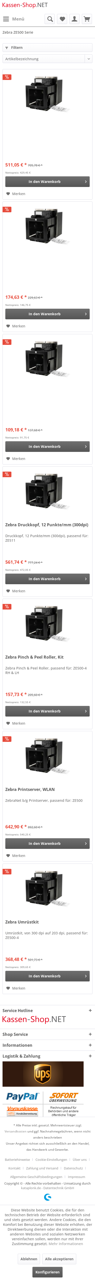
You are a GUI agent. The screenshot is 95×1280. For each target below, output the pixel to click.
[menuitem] (13, 19)
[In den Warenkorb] (47, 181)
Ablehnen (29, 1258)
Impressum (76, 1176)
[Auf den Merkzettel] (15, 194)
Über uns (80, 1159)
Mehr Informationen (66, 1243)
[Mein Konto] (74, 19)
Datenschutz (73, 1168)
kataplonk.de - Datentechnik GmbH (47, 1188)
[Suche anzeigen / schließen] (50, 19)
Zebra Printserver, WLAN (30, 789)
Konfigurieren (47, 1272)
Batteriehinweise (17, 1159)
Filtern (14, 47)
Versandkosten (16, 1131)
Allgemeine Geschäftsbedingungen (36, 1176)
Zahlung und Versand (42, 1168)
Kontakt (14, 1168)
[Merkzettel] (62, 19)
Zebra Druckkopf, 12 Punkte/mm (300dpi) (46, 525)
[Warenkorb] (87, 19)
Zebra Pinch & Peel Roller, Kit (34, 657)
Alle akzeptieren (59, 1258)
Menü (13, 18)
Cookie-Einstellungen (51, 1159)
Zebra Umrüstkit (22, 922)
